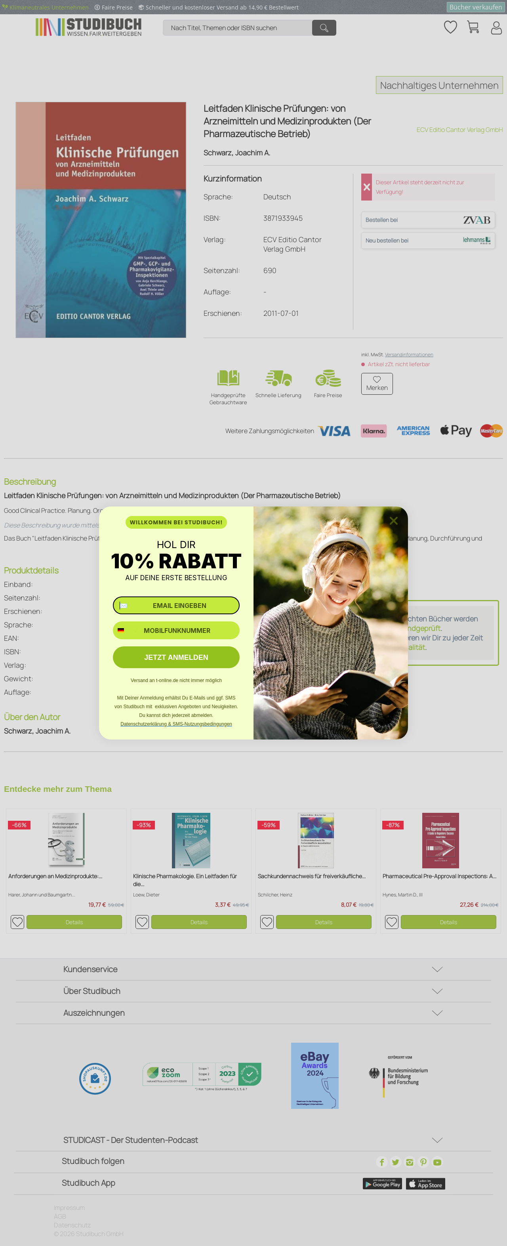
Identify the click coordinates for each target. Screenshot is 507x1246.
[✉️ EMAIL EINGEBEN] (176, 605)
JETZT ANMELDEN (176, 657)
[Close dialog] (394, 521)
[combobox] (126, 630)
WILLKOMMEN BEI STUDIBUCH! (176, 522)
